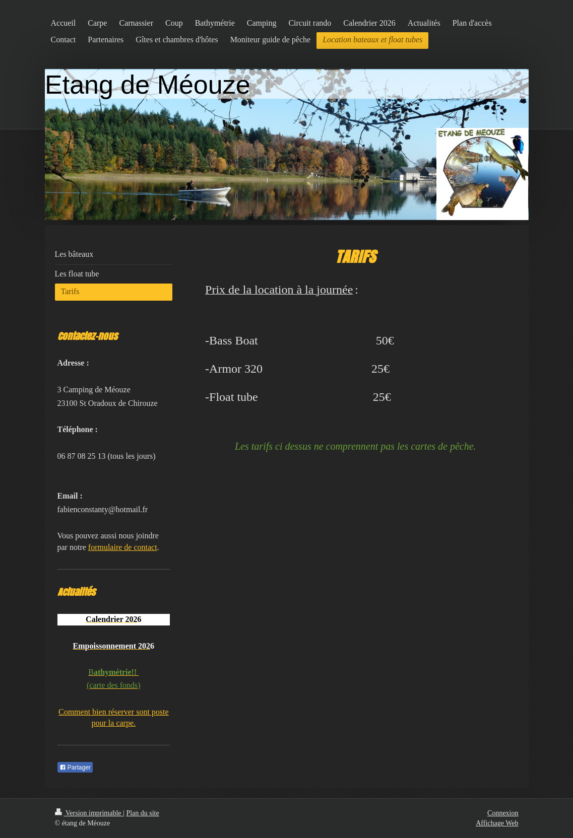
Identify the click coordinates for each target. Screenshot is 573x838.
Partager (75, 767)
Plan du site (142, 813)
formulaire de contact (122, 547)
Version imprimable (89, 813)
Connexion (502, 813)
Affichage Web (497, 823)
